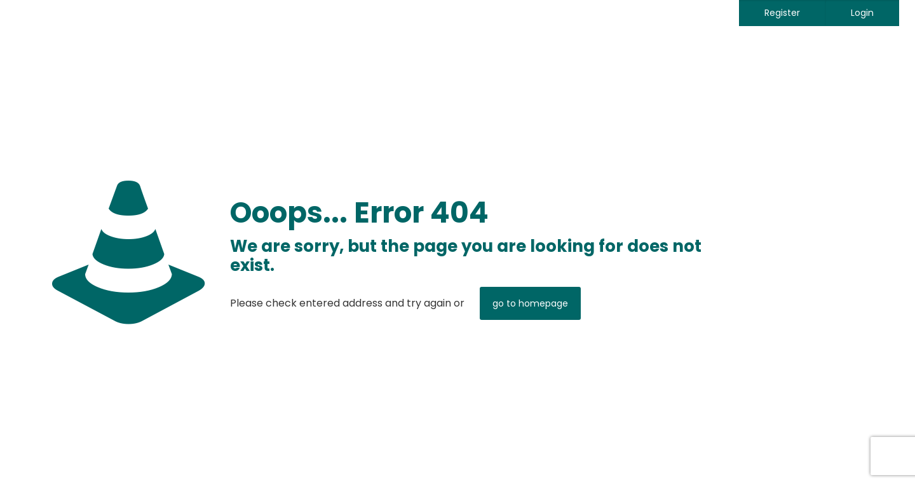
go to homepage (530, 303)
